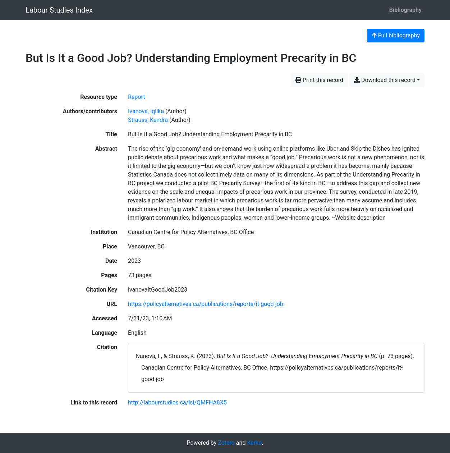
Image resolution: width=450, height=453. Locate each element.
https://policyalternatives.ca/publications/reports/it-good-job (205, 304)
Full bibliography (396, 35)
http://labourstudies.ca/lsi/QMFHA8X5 (177, 402)
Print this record (319, 80)
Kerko (254, 442)
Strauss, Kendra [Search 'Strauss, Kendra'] (148, 119)
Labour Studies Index (59, 10)
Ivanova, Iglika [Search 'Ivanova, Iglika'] (146, 111)
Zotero (226, 442)
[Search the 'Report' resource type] (136, 96)
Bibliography (405, 9)
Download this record (384, 80)
